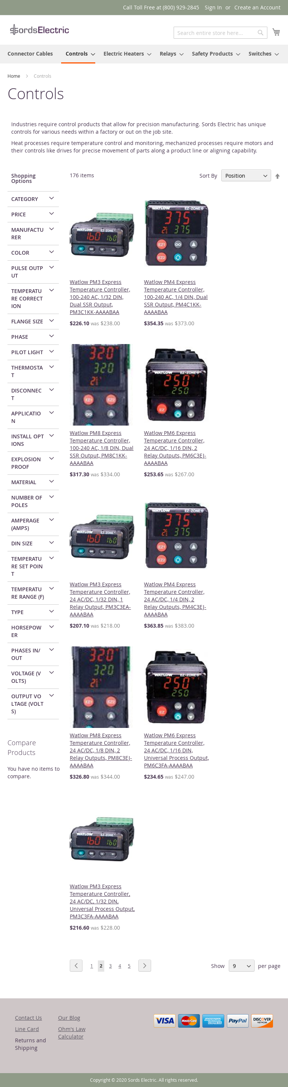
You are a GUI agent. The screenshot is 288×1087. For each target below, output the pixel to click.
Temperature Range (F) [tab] (27, 593)
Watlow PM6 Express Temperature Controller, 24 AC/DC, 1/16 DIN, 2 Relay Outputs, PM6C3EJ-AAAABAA (175, 448)
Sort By (208, 175)
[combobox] (220, 33)
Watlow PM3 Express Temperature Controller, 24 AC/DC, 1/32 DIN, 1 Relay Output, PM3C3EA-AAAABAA (100, 599)
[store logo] (39, 29)
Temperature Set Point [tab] (27, 566)
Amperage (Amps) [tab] (25, 524)
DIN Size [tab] (22, 543)
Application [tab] (26, 417)
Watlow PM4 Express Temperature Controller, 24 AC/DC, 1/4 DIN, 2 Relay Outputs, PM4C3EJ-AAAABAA (175, 599)
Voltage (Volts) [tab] (26, 677)
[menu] (144, 54)
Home (14, 76)
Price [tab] (18, 214)
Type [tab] (17, 612)
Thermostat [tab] (27, 371)
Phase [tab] (19, 336)
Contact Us (28, 1017)
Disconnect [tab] (26, 394)
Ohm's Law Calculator (72, 1032)
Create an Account (257, 7)
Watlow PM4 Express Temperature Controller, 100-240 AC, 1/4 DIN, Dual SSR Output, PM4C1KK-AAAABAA (176, 297)
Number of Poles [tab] (26, 501)
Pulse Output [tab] (27, 271)
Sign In (213, 7)
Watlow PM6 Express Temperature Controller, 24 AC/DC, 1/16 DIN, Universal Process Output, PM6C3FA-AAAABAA (176, 750)
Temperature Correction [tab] (27, 298)
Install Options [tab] (27, 440)
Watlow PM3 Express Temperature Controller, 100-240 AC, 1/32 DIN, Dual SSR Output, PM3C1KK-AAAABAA (100, 297)
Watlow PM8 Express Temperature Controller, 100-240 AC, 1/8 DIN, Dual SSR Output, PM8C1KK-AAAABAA (102, 448)
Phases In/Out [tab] (25, 654)
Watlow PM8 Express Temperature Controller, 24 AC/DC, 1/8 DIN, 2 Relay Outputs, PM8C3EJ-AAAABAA (101, 750)
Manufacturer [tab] (27, 233)
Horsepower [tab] (26, 631)
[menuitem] (30, 53)
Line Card (27, 1029)
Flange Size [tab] (27, 321)
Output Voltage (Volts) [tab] (27, 704)
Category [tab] (24, 198)
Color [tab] (20, 252)
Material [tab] (23, 482)
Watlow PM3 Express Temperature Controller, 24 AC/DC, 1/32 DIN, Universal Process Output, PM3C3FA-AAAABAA (102, 901)
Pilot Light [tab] (27, 352)
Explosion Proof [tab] (26, 463)
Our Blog (69, 1017)
